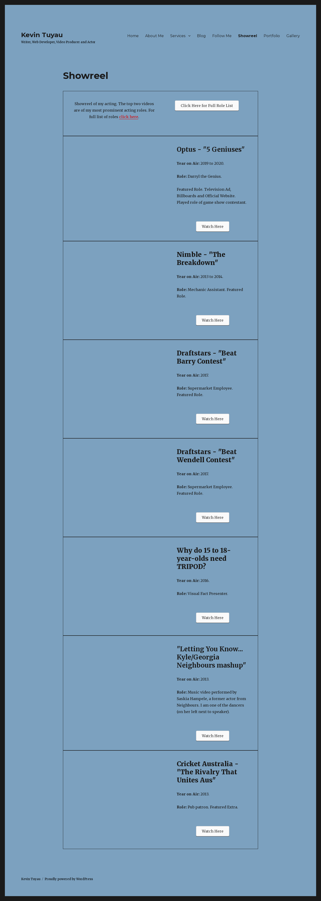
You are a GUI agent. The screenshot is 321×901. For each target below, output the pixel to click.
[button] (207, 105)
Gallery (293, 36)
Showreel (247, 36)
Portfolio (272, 36)
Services (177, 36)
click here (128, 116)
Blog (201, 36)
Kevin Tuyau (42, 35)
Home (133, 36)
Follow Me (222, 36)
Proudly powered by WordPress (69, 879)
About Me (154, 36)
